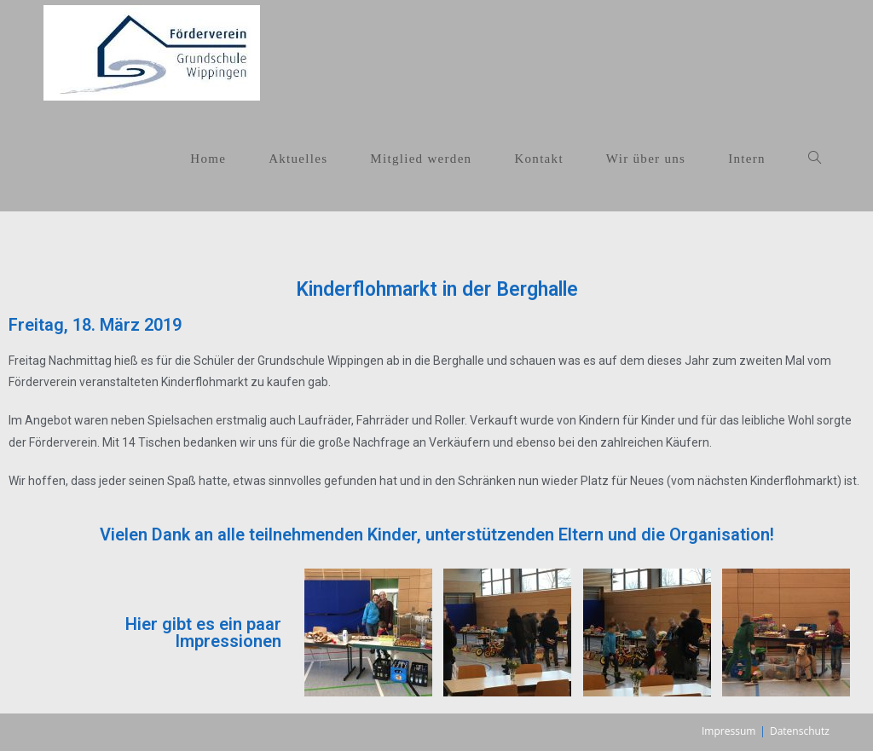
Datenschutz (800, 731)
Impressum (728, 731)
